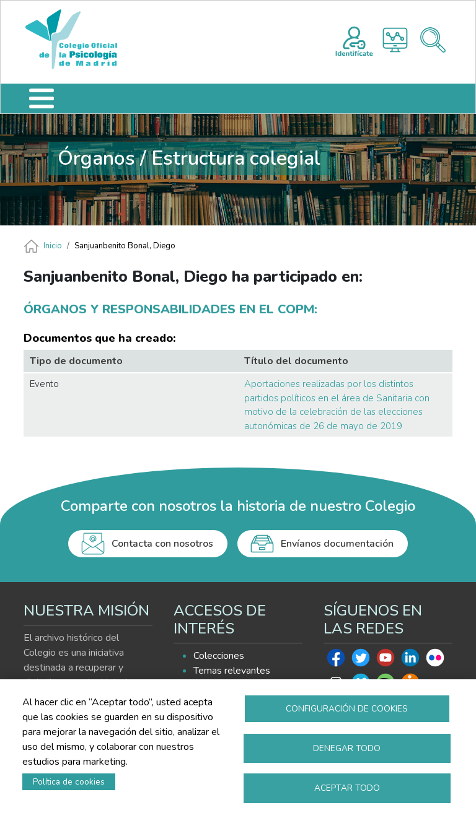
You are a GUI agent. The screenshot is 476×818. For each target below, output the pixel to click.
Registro (354, 39)
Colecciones (218, 656)
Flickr (435, 660)
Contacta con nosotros (162, 543)
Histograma (395, 40)
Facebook (336, 660)
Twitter (360, 660)
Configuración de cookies (347, 707)
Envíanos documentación (337, 543)
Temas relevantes (231, 670)
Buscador (433, 40)
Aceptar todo (347, 787)
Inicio (52, 245)
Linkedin (410, 660)
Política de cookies (69, 780)
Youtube (385, 660)
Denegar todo (347, 747)
